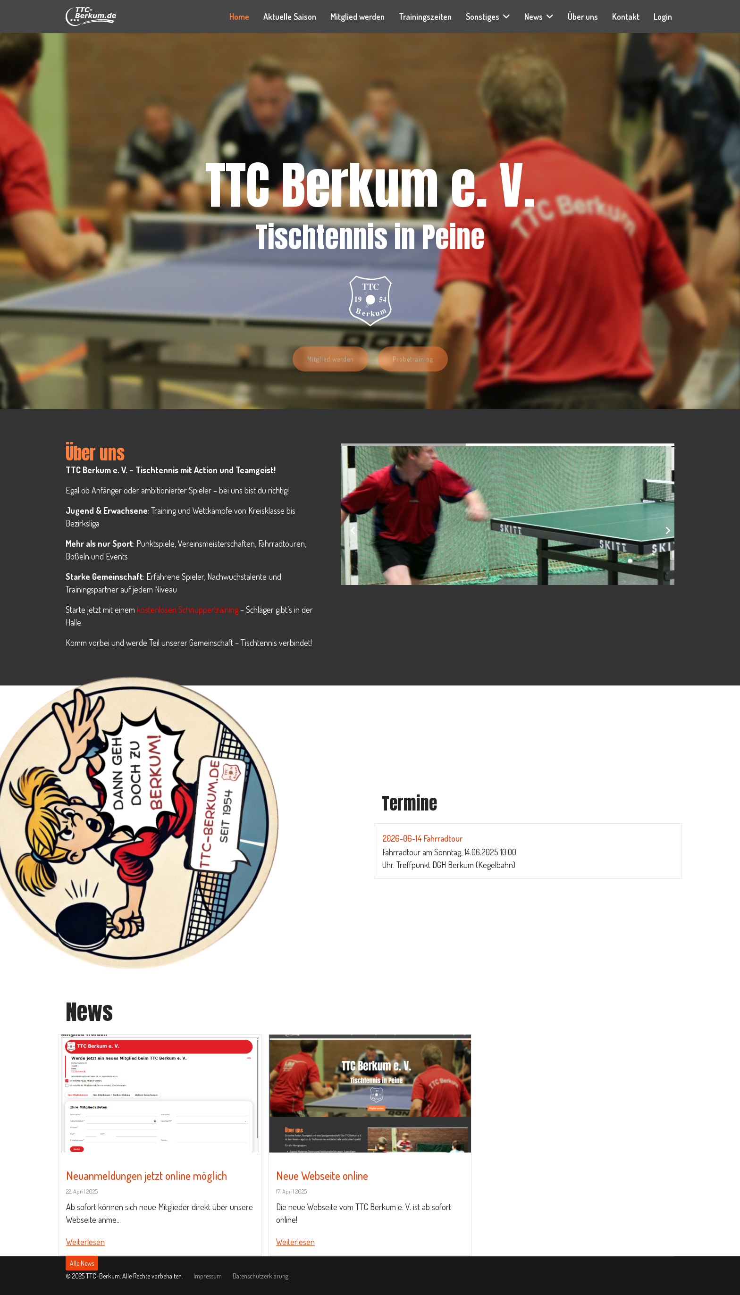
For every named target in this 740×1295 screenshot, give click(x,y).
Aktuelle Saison (289, 16)
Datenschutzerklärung (260, 1276)
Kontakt (625, 16)
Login (663, 16)
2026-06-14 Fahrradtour (422, 838)
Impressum (207, 1276)
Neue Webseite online (322, 1175)
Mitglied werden (357, 16)
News (533, 16)
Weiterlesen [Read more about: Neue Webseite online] (295, 1242)
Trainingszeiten (425, 16)
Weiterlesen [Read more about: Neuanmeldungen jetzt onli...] (85, 1242)
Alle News (82, 1263)
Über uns (583, 16)
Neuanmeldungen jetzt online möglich (146, 1175)
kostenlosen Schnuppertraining (187, 609)
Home (239, 16)
